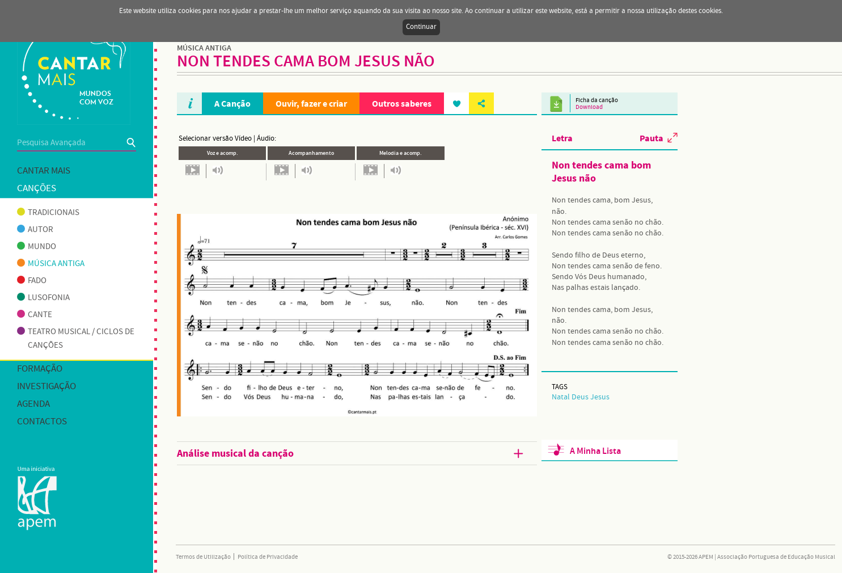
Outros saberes (401, 103)
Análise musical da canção (351, 454)
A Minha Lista (595, 451)
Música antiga (50, 263)
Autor (35, 229)
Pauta (651, 138)
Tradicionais (48, 212)
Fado (31, 280)
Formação (39, 369)
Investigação (46, 386)
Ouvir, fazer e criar (311, 103)
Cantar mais (43, 171)
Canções (36, 188)
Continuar (421, 27)
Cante (34, 315)
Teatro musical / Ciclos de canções (75, 338)
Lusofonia (43, 298)
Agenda (33, 404)
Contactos (42, 421)
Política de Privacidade (268, 557)
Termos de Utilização (203, 557)
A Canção (232, 103)
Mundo (36, 246)
